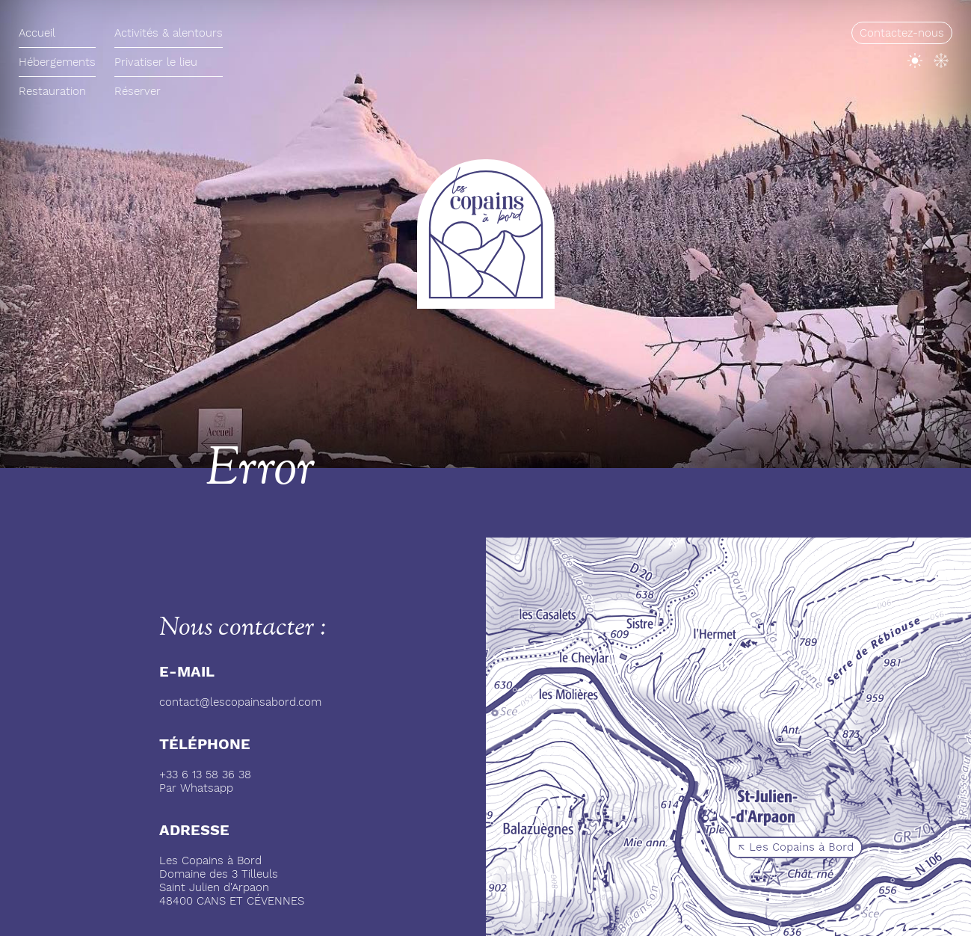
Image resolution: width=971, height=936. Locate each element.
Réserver (137, 91)
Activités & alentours (168, 33)
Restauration (52, 91)
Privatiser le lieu (155, 62)
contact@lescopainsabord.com (240, 702)
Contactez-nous (902, 33)
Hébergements (57, 62)
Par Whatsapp (196, 788)
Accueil (37, 33)
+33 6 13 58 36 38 (205, 774)
